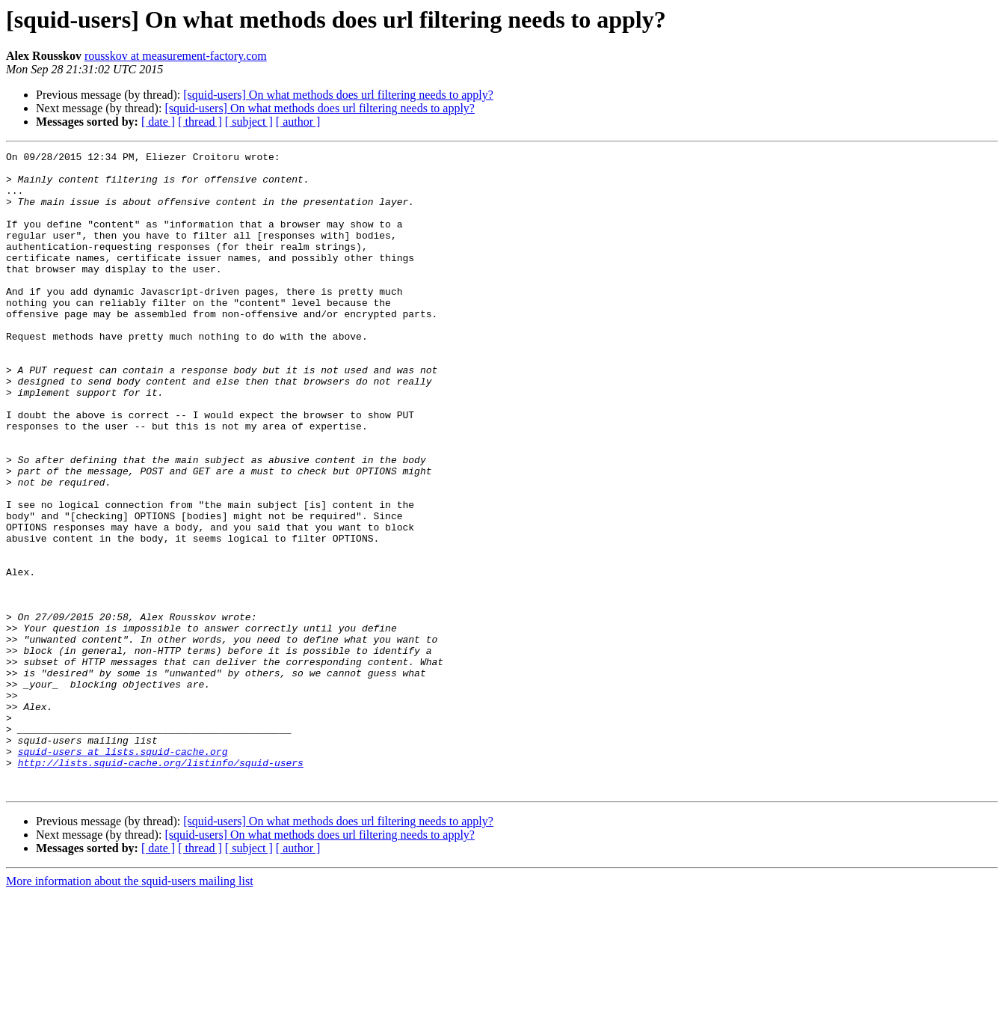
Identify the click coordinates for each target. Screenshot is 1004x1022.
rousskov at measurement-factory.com (175, 55)
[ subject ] (249, 121)
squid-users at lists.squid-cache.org (123, 872)
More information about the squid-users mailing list (129, 1009)
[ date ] (158, 121)
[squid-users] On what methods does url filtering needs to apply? (338, 94)
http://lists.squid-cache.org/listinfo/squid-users (161, 886)
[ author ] (298, 121)
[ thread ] (200, 121)
